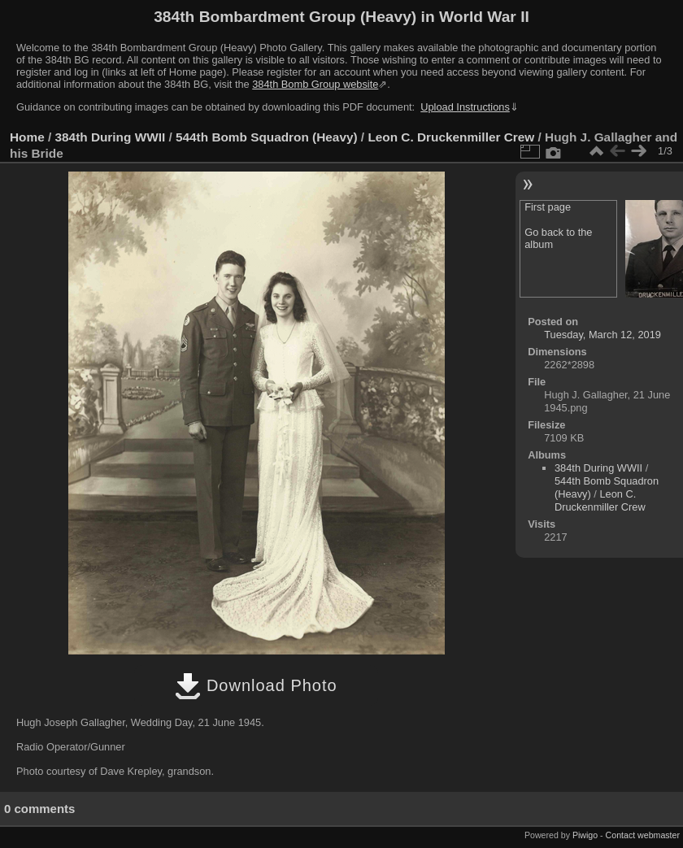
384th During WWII (110, 137)
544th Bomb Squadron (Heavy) (267, 137)
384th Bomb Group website (315, 84)
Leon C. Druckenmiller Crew (451, 137)
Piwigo (585, 835)
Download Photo (256, 685)
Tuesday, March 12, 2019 (602, 334)
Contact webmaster (643, 835)
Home (27, 137)
